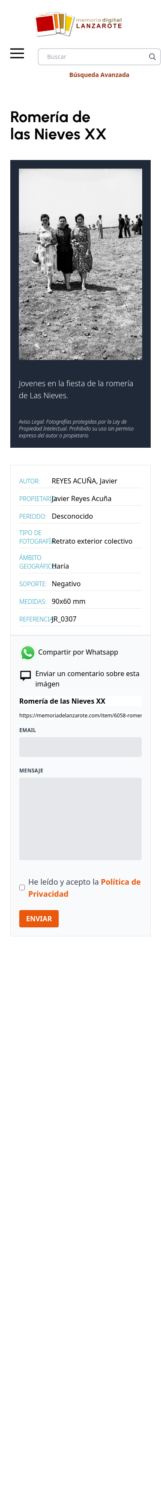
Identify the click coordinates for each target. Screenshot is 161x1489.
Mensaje (31, 770)
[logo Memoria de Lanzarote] (81, 24)
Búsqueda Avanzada (99, 75)
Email (27, 730)
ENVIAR (39, 918)
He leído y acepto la (84, 888)
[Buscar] (152, 56)
